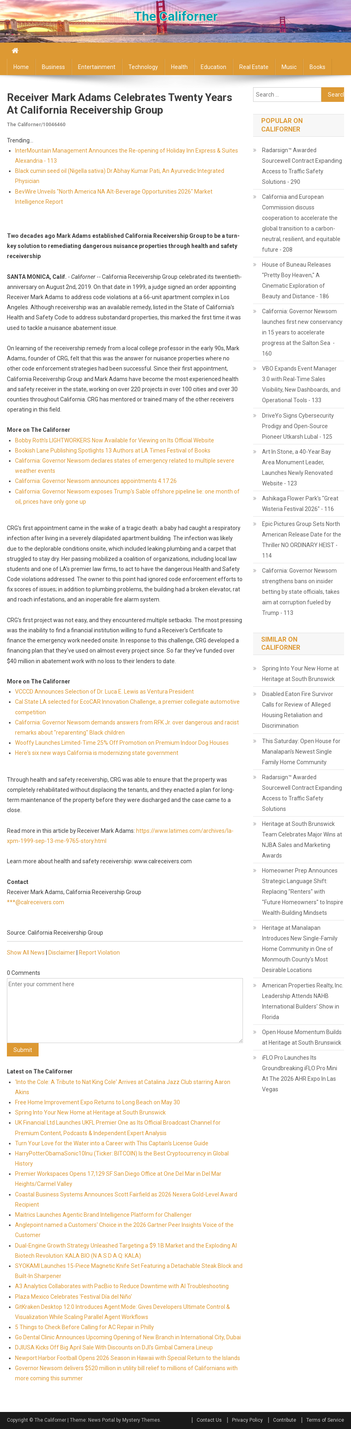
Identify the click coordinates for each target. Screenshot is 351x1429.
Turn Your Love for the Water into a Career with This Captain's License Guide (111, 1143)
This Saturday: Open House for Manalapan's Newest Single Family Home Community (301, 751)
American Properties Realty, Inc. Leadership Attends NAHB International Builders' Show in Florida (302, 1001)
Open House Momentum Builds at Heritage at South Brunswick (302, 1037)
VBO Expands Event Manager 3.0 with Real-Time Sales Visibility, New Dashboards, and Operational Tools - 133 (301, 384)
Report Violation (99, 952)
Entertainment (96, 67)
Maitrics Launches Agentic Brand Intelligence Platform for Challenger (103, 1214)
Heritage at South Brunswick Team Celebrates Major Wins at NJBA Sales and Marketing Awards (302, 840)
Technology (143, 67)
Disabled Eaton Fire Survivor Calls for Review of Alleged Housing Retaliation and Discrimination (297, 710)
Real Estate (254, 67)
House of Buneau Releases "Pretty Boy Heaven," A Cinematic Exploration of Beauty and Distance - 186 (296, 280)
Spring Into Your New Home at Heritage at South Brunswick (90, 1112)
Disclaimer (61, 952)
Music (289, 67)
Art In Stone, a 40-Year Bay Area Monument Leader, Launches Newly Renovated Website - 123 (297, 467)
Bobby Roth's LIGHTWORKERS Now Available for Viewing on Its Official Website (114, 440)
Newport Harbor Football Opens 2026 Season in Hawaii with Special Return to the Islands (127, 1358)
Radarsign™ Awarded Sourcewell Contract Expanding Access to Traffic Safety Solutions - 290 (302, 166)
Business (53, 67)
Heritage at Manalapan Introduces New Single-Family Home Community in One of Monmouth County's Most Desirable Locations (300, 949)
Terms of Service (325, 1420)
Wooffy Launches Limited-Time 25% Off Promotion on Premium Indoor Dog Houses (122, 742)
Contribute (284, 1420)
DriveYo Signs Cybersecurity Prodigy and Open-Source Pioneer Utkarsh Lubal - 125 (298, 426)
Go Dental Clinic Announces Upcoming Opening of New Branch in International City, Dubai (128, 1337)
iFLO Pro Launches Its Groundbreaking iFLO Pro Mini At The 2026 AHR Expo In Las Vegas (299, 1073)
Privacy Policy (247, 1420)
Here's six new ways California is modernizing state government (96, 753)
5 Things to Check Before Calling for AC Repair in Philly (84, 1327)
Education (213, 67)
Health (179, 67)
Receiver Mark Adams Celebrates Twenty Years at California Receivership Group (119, 103)
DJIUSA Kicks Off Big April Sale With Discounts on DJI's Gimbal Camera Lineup (114, 1347)
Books (317, 67)
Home (21, 67)
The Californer (176, 16)
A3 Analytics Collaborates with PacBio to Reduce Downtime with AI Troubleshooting (122, 1286)
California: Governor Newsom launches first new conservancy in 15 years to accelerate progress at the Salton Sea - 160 (302, 332)
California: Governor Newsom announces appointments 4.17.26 (96, 481)
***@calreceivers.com (35, 902)
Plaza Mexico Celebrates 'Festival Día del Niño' (73, 1296)
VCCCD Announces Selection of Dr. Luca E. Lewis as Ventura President (104, 691)
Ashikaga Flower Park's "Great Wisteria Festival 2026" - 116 (300, 503)
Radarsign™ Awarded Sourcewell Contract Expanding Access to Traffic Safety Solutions (302, 793)
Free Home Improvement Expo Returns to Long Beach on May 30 (97, 1102)
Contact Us (209, 1420)
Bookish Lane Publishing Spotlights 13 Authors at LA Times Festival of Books (112, 450)
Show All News (26, 952)
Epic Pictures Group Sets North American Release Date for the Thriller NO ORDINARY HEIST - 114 (301, 540)
